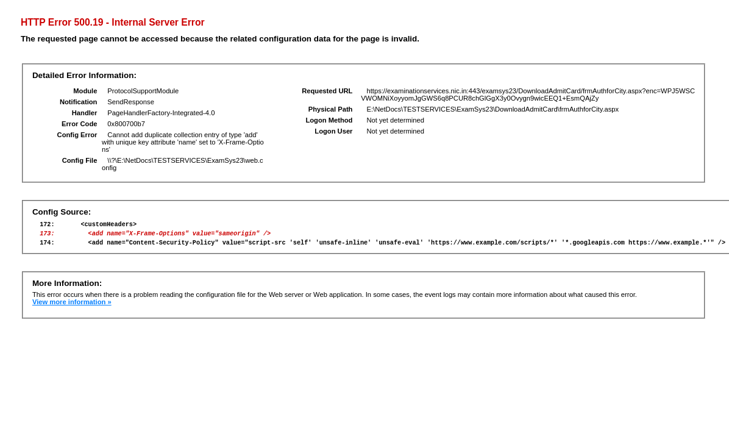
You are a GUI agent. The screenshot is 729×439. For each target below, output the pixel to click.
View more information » (72, 307)
